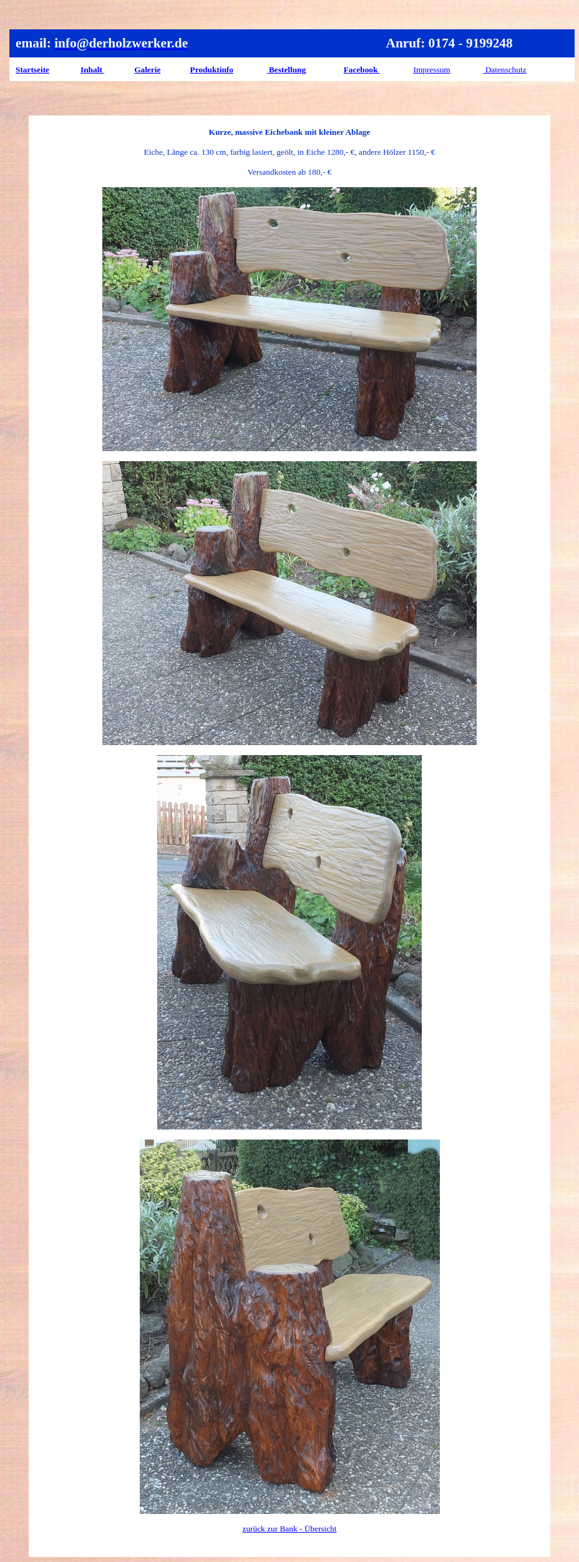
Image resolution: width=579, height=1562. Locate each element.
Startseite (32, 69)
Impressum (432, 69)
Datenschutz (504, 69)
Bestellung (286, 69)
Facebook (362, 69)
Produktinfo (211, 69)
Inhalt (92, 69)
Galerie (147, 69)
